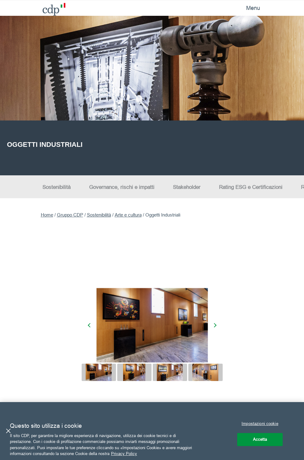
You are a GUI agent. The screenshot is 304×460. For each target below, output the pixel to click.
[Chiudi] (8, 431)
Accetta (260, 439)
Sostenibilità (56, 187)
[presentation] (90, 325)
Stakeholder (186, 187)
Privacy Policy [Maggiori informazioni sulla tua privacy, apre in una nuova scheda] (124, 453)
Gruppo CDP (70, 214)
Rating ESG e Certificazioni (250, 187)
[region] (152, 431)
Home (47, 214)
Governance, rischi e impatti (121, 187)
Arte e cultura (128, 214)
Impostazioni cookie (260, 423)
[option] (152, 95)
